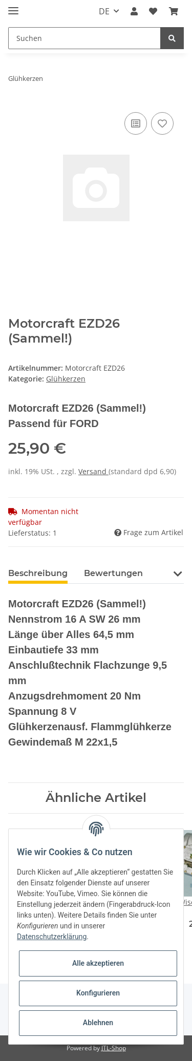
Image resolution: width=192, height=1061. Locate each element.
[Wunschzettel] (153, 11)
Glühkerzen (66, 379)
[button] (134, 11)
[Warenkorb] (173, 11)
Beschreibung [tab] (38, 573)
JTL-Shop (113, 1048)
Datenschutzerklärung (52, 936)
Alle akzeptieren (98, 963)
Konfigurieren (98, 993)
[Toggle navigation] (13, 6)
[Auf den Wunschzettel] (162, 123)
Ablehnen (98, 1022)
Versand (93, 471)
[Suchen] (84, 38)
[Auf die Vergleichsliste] (135, 123)
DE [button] (104, 11)
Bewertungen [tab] (113, 573)
